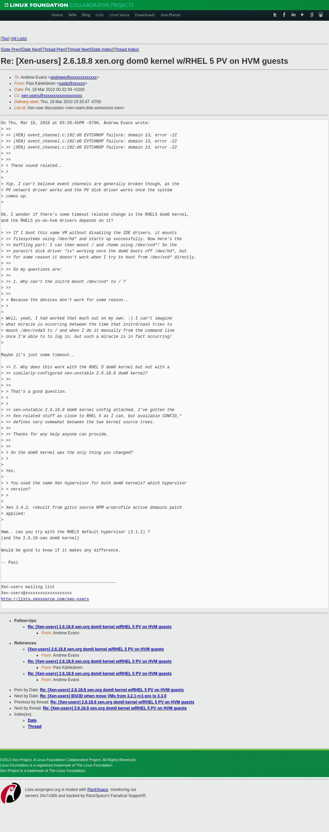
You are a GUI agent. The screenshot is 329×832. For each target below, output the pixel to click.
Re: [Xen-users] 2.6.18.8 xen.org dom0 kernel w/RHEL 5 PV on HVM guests (100, 626)
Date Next (31, 49)
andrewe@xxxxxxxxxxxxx (74, 77)
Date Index (102, 49)
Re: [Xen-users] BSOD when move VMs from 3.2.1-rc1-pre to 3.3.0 (103, 696)
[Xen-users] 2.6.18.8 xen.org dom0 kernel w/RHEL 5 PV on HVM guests (96, 649)
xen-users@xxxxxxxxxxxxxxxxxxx (51, 95)
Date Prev (11, 49)
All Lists (19, 38)
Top (5, 38)
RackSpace (97, 789)
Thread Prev (53, 49)
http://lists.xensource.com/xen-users (45, 599)
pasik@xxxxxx (72, 83)
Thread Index (126, 49)
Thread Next (78, 49)
